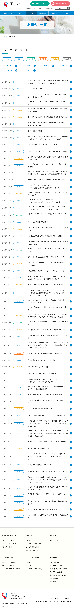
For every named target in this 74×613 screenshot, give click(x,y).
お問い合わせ (37, 8)
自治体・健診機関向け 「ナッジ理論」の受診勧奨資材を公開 (48, 394)
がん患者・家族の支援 (32, 545)
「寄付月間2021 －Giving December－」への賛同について (48, 103)
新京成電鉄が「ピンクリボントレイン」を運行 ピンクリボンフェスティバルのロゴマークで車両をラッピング (48, 277)
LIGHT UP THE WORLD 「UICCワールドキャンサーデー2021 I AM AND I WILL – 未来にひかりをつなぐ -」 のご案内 (48, 455)
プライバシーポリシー (55, 597)
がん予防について (31, 561)
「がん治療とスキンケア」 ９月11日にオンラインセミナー (47, 270)
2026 (9, 66)
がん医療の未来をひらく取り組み (12, 567)
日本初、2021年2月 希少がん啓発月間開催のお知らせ (47, 440)
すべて (7, 59)
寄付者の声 (53, 580)
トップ (3, 36)
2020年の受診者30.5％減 (38, 366)
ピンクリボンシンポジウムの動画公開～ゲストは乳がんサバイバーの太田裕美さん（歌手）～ (46, 201)
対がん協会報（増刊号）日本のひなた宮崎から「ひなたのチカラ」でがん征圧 (48, 110)
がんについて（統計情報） (9, 561)
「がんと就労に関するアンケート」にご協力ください (45, 359)
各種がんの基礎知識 (8, 564)
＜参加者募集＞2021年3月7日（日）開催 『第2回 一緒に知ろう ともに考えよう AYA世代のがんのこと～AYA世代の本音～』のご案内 (48, 422)
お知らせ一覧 (54, 539)
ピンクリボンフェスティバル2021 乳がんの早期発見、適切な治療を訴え (49, 158)
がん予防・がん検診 (54, 13)
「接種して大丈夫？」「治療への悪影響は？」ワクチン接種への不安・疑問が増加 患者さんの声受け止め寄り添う (48, 315)
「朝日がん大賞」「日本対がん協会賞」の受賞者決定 (45, 235)
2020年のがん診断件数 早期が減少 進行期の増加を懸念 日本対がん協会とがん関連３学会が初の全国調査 (48, 138)
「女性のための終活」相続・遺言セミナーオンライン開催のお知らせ (48, 322)
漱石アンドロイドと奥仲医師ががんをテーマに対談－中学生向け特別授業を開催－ (48, 124)
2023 (64, 66)
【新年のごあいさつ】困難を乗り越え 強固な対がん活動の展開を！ (48, 515)
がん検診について (31, 564)
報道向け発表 (67, 59)
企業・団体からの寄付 (56, 564)
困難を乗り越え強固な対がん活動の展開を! (42, 508)
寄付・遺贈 (65, 13)
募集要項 (43, 59)
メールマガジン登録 (47, 8)
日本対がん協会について (8, 13)
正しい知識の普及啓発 (32, 549)
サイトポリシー (68, 597)
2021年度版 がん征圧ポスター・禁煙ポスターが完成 (46, 256)
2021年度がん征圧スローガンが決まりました (43, 373)
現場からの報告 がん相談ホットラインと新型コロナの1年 (47, 470)
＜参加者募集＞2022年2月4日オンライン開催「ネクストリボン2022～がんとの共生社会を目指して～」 (48, 82)
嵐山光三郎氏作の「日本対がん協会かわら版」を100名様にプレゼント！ (48, 308)
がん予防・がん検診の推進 (33, 542)
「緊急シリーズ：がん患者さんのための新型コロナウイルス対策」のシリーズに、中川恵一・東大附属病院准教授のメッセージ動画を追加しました (49, 478)
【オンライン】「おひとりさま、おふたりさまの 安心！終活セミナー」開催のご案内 (48, 96)
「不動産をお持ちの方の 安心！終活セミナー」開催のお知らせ (49, 215)
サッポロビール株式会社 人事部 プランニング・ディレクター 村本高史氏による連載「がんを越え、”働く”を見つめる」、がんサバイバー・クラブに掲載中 (48, 292)
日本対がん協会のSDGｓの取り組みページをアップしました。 (48, 336)
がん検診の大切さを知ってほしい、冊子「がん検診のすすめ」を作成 (48, 165)
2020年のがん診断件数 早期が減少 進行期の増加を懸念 (48, 117)
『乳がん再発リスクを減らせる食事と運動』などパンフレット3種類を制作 (48, 242)
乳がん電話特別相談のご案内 (38, 221)
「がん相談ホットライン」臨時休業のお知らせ (43, 144)
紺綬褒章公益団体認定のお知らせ (39, 463)
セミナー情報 (31, 59)
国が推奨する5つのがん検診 (34, 567)
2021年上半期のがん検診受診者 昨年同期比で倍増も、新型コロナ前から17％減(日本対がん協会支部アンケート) (48, 173)
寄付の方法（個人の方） (57, 561)
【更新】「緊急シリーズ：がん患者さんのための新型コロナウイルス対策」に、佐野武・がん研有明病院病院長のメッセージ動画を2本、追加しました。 (48, 432)
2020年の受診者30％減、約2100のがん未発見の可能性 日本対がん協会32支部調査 (49, 387)
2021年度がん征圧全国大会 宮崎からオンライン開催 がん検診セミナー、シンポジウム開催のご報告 (46, 208)
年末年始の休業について (36, 89)
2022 (9, 70)
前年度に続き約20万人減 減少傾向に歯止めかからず (46, 329)
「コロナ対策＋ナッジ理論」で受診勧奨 (41, 407)
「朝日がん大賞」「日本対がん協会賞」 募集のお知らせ (46, 352)
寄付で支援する (60, 3)
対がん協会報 (55, 59)
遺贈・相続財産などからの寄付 (59, 567)
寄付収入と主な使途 (56, 570)
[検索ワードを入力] (61, 8)
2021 (28, 70)
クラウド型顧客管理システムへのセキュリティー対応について (48, 400)
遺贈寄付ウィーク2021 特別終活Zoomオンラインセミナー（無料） (48, 250)
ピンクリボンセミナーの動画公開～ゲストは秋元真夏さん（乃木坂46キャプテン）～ (45, 186)
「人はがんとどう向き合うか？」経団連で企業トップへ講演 (47, 151)
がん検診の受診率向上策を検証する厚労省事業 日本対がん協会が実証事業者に (48, 487)
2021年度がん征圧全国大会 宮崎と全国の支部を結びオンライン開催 (48, 263)
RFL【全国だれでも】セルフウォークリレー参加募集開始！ (47, 179)
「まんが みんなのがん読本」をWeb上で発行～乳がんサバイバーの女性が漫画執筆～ (43, 380)
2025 (27, 66)
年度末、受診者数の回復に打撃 (38, 447)
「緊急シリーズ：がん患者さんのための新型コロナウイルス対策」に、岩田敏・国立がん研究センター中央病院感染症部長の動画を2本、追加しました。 (48, 344)
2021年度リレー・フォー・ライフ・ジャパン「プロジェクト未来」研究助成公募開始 (48, 301)
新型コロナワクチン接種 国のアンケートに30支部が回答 (47, 284)
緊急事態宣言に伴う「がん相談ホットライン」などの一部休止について (48, 494)
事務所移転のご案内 (35, 131)
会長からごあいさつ (8, 539)
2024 (46, 66)
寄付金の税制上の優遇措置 (58, 574)
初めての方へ (30, 539)
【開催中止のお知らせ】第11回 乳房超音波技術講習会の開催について (48, 501)
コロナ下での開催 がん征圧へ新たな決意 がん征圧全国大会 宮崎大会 (48, 194)
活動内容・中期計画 (7, 545)
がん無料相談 (39, 3)
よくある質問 (29, 8)
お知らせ (31, 13)
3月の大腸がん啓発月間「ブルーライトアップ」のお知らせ (47, 414)
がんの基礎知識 (42, 13)
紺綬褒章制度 (54, 577)
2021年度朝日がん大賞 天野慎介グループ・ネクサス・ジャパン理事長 (48, 229)
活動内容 (20, 13)
